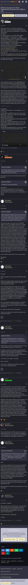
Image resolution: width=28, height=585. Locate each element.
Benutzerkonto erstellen (9, 539)
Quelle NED (13, 44)
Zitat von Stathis (6, 167)
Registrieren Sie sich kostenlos (12, 534)
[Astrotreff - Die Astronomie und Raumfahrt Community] (8, 1)
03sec (7, 562)
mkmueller (14, 321)
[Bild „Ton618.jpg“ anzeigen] (14, 141)
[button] (26, 1)
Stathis (3, 12)
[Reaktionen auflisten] (2, 151)
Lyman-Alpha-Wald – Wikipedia (8, 514)
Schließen (13, 583)
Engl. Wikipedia (21, 55)
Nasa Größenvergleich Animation (8, 49)
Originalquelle (11, 46)
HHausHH (3, 562)
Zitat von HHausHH (6, 451)
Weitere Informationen (5, 583)
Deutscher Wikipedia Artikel (7, 48)
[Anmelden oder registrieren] (22, 1)
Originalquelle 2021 (11, 55)
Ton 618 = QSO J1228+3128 (12, 28)
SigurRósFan (14, 561)
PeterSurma (14, 520)
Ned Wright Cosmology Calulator (8, 41)
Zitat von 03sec (5, 335)
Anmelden (21, 539)
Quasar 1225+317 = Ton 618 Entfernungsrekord (11, 84)
